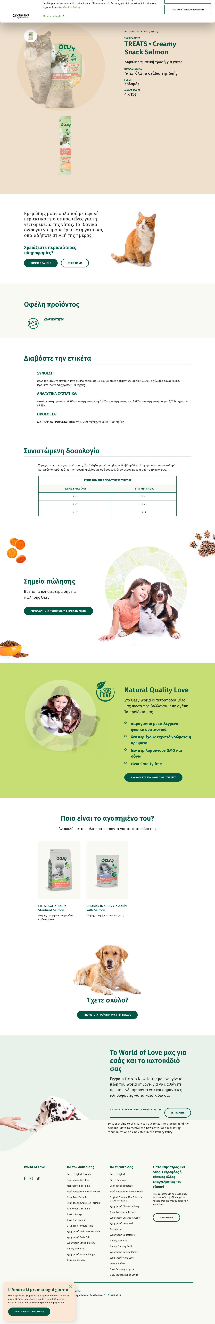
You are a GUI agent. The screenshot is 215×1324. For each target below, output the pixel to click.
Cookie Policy (71, 27)
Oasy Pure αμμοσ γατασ (122, 1269)
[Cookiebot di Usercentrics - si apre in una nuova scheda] (21, 36)
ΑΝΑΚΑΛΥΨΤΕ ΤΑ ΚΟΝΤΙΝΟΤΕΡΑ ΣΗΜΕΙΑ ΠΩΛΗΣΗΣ (58, 610)
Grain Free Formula (77, 1197)
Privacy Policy (163, 1132)
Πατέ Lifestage (74, 1214)
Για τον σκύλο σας (80, 1167)
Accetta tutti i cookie (188, 8)
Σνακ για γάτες (117, 1263)
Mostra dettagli (51, 36)
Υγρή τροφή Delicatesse (122, 1235)
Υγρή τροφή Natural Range (81, 1254)
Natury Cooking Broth (121, 1246)
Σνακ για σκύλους (76, 1260)
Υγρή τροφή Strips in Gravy (81, 1243)
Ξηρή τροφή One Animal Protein (83, 1191)
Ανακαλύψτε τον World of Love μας (153, 777)
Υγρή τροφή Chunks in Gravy (124, 1206)
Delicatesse (116, 1229)
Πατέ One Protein (76, 1220)
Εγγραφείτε (177, 1112)
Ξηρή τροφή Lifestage (78, 1180)
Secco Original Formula (79, 1174)
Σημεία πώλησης (41, 263)
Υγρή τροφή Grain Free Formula (83, 1231)
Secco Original (117, 1174)
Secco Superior (118, 1180)
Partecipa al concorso (29, 1311)
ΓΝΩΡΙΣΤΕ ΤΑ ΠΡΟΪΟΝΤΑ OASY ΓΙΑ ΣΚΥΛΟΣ (107, 1014)
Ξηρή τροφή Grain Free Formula (83, 1203)
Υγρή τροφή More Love (122, 1257)
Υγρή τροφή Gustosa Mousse (125, 1217)
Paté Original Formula (78, 1208)
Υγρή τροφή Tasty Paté (78, 1237)
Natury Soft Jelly (75, 1248)
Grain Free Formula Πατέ (80, 1225)
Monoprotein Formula (78, 1185)
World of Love (34, 1167)
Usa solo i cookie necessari (188, 30)
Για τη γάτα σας (121, 1167)
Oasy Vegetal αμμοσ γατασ (124, 1275)
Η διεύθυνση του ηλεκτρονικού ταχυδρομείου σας (135, 1109)
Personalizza (187, 19)
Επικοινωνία (74, 263)
